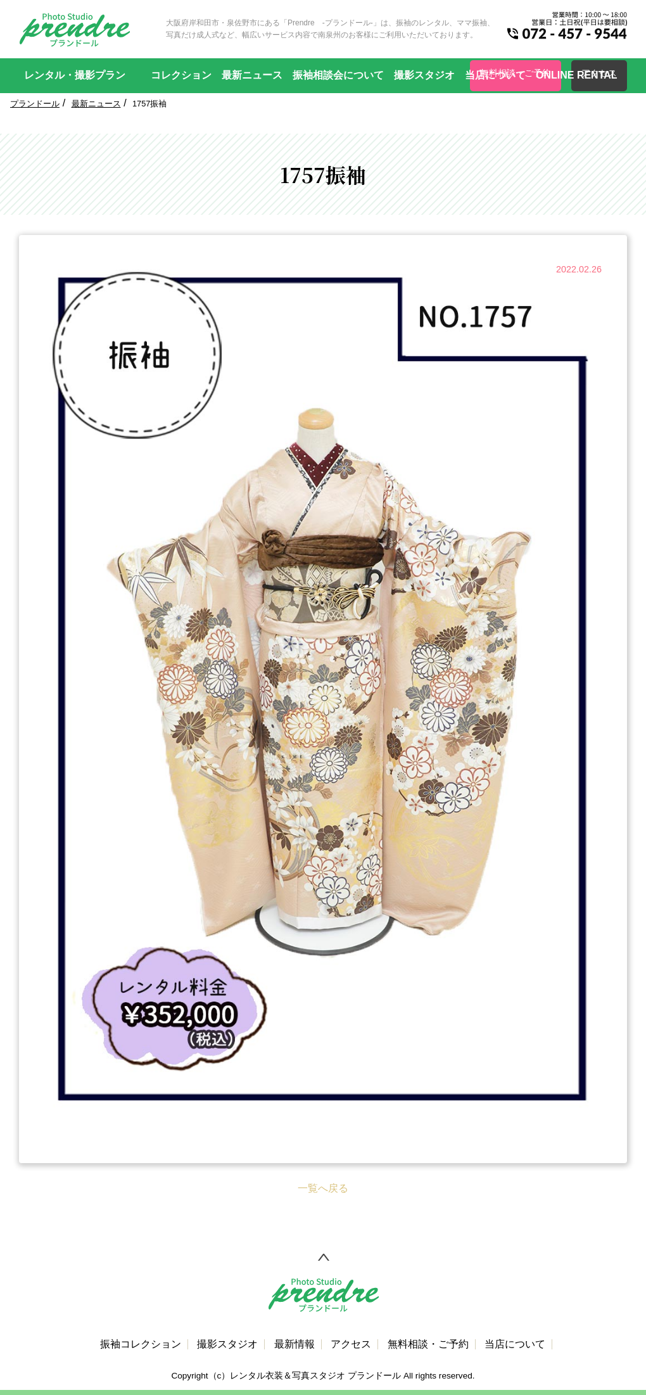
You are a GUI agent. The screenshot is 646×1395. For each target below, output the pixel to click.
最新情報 (294, 1344)
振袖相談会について (338, 75)
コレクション (181, 75)
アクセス (351, 1344)
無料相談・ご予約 (428, 1344)
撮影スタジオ (424, 75)
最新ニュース (252, 75)
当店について (495, 75)
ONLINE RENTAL (577, 75)
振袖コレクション (140, 1344)
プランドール (35, 103)
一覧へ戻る (323, 1188)
